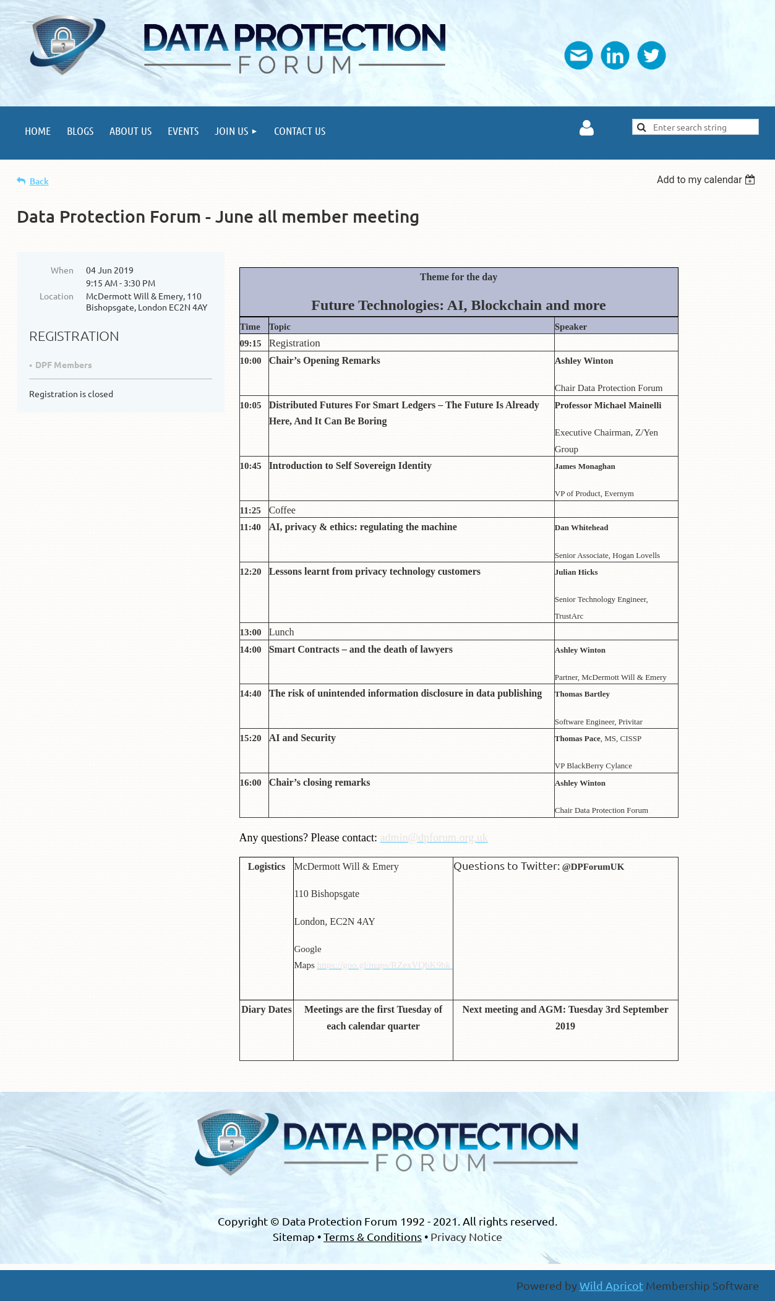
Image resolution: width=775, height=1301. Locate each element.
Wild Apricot (611, 1285)
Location (57, 295)
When (62, 269)
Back (39, 181)
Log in (587, 128)
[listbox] (708, 179)
